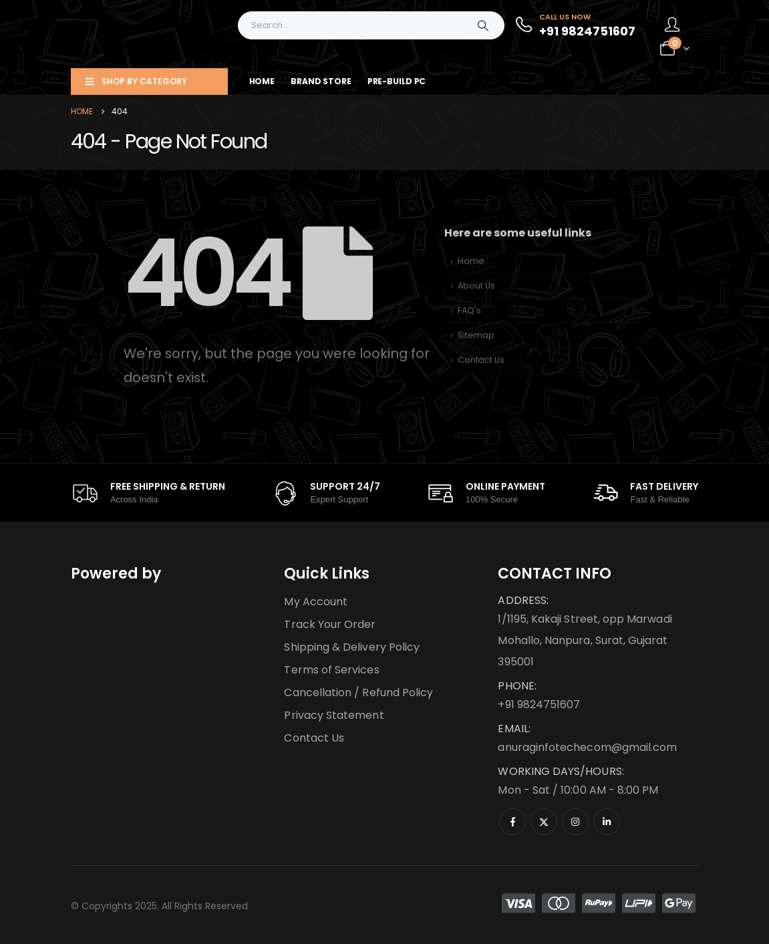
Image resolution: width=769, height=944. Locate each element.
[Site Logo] (154, 34)
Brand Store (321, 81)
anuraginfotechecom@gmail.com (587, 747)
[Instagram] (575, 821)
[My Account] (672, 25)
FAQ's (469, 310)
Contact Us (481, 359)
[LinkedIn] (606, 821)
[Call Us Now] (574, 25)
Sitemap (476, 335)
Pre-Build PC (396, 81)
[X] (543, 821)
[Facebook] (512, 821)
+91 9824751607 (539, 704)
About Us (476, 285)
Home (262, 81)
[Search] (483, 25)
